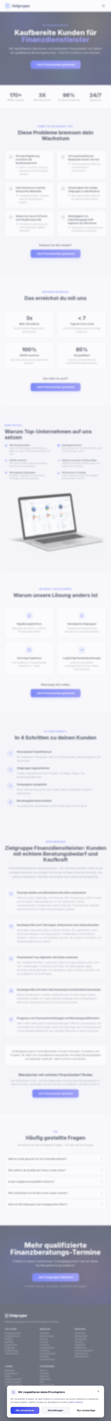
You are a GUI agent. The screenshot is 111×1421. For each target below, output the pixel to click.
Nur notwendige (86, 1410)
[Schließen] (98, 1392)
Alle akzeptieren (24, 1410)
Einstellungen (55, 1410)
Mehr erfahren (76, 1402)
